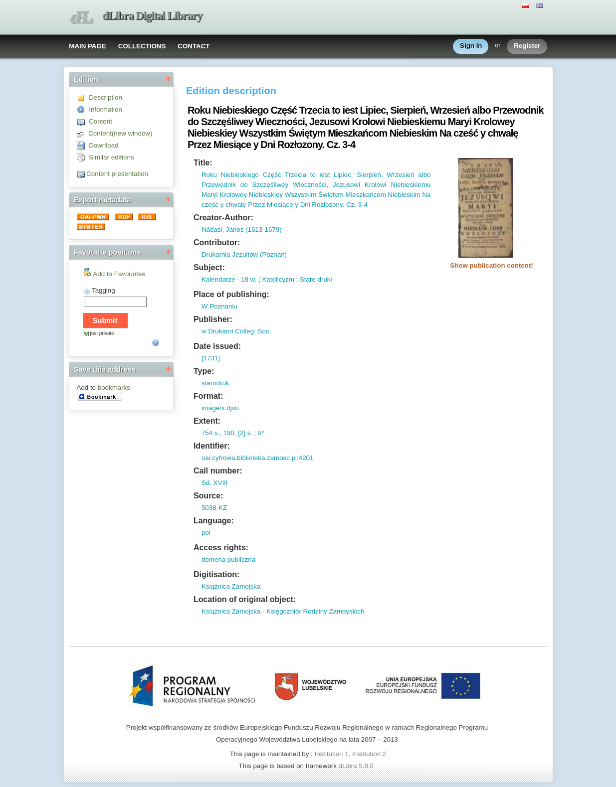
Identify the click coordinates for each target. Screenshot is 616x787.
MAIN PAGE (87, 46)
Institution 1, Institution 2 (350, 754)
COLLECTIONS (142, 46)
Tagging (103, 290)
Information (105, 109)
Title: (203, 162)
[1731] (211, 358)
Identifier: (212, 446)
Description (105, 97)
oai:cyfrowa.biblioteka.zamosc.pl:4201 (257, 458)
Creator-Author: (223, 217)
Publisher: (213, 319)
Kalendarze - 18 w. (229, 279)
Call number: (218, 471)
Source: (208, 495)
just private (102, 333)
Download (103, 145)
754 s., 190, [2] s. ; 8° (233, 433)
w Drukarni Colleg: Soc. (236, 331)
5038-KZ (214, 507)
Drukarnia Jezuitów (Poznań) (244, 254)
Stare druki (316, 279)
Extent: (207, 421)
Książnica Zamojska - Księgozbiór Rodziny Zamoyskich (283, 611)
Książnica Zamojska (231, 586)
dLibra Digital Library (153, 15)
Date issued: (217, 346)
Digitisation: (216, 574)
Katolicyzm (278, 279)
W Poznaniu (219, 306)
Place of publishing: (231, 294)
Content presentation (117, 173)
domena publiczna (228, 559)
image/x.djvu (220, 408)
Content (100, 121)
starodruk (215, 383)
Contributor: (217, 242)
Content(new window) (120, 133)
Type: (204, 371)
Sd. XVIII (215, 482)
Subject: (209, 267)
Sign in (471, 46)
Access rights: (221, 547)
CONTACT (193, 46)
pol (206, 532)
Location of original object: (245, 599)
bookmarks (114, 387)
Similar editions (111, 157)
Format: (208, 396)
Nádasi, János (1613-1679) (242, 229)
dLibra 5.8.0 (357, 766)
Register (527, 46)
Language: (214, 520)
